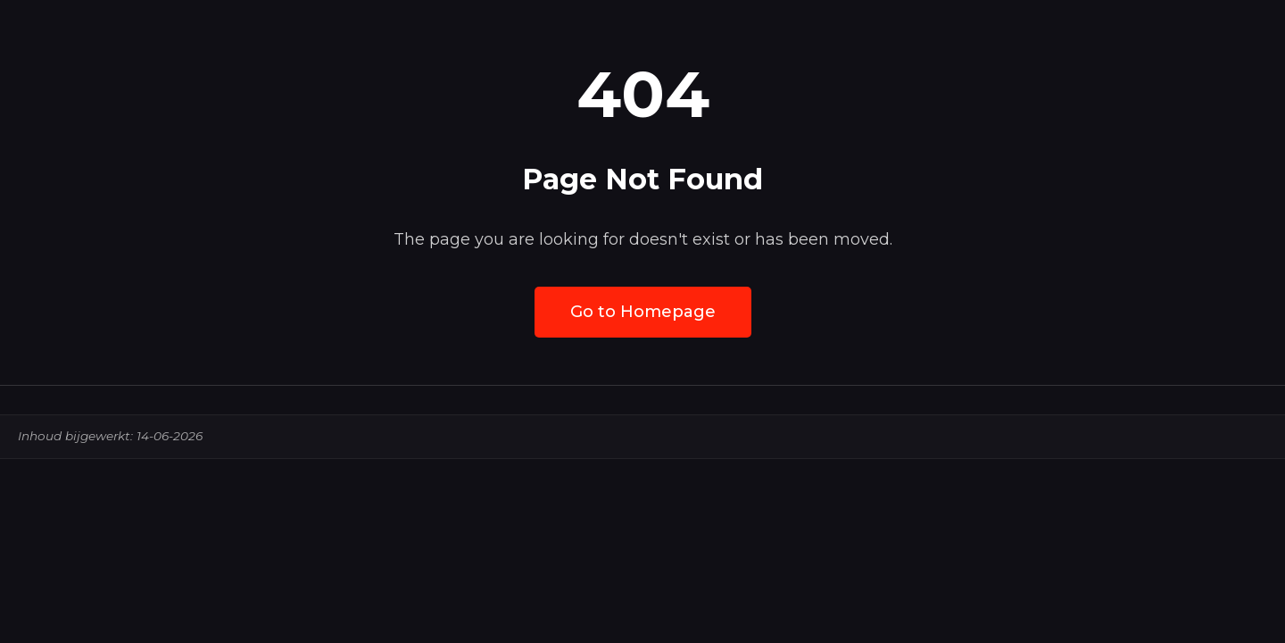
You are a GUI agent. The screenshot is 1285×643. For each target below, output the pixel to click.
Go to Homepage (643, 312)
